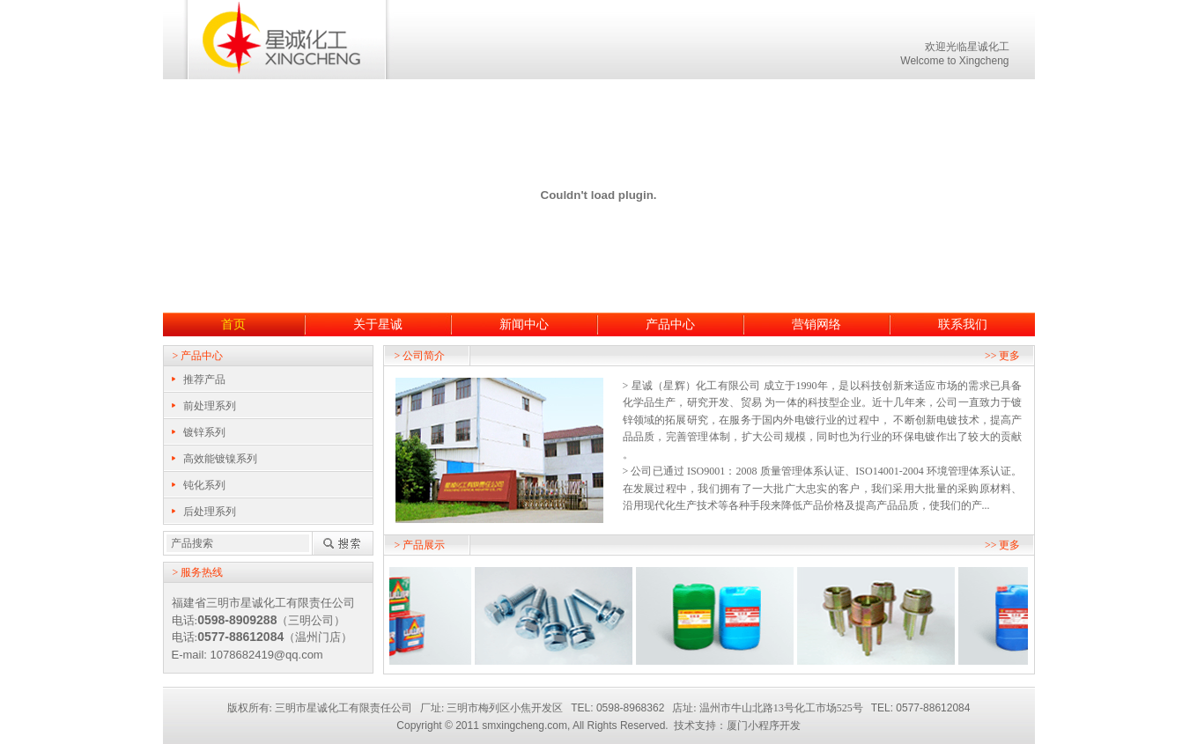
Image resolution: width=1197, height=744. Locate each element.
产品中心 (670, 324)
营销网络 (816, 324)
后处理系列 (209, 511)
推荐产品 (204, 379)
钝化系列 (204, 485)
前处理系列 (209, 406)
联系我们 (962, 324)
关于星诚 (378, 324)
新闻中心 (524, 324)
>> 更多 (1003, 356)
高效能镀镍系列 (220, 459)
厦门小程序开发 (764, 725)
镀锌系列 (204, 432)
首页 (233, 324)
